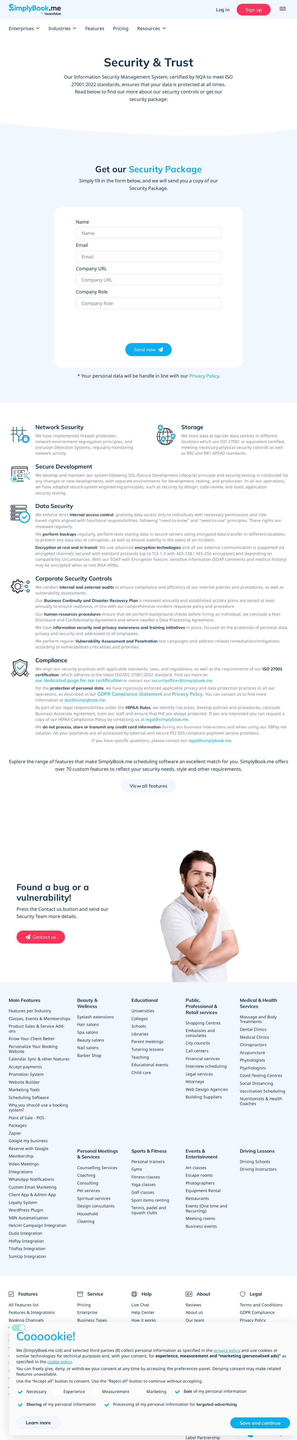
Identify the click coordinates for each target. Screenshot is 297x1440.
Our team (195, 1313)
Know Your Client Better (32, 1037)
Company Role (92, 292)
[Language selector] (281, 9)
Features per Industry (30, 1010)
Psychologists (253, 1066)
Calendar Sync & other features (39, 1057)
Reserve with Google (28, 1144)
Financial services (203, 1050)
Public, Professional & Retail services (209, 1003)
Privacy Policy (204, 376)
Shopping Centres (203, 1016)
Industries (62, 28)
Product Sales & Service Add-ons (37, 1027)
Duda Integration (25, 1227)
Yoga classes (143, 1180)
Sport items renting (150, 1195)
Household (87, 1208)
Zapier (15, 1129)
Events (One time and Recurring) (206, 1203)
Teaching (140, 1055)
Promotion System (26, 1072)
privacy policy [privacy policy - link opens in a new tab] (227, 1350)
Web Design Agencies (207, 1081)
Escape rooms (199, 1171)
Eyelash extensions (95, 1010)
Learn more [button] (38, 1423)
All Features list (24, 1298)
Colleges (139, 1017)
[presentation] (120, 323)
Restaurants (197, 1193)
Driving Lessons (257, 1147)
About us (194, 1306)
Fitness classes (145, 1172)
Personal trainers (148, 1157)
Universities (142, 1010)
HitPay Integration (26, 1235)
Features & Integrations (32, 1306)
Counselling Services (97, 1163)
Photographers (200, 1178)
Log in (221, 9)
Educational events (149, 1063)
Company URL (91, 268)
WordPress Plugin (26, 1205)
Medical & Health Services (258, 1003)
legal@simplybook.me (167, 719)
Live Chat (140, 1298)
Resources (151, 28)
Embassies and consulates (200, 1026)
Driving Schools (255, 1157)
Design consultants (96, 1201)
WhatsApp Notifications (31, 1175)
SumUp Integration (27, 1250)
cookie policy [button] (59, 1361)
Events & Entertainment (202, 1150)
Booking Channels (26, 1313)
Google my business (28, 1137)
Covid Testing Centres (261, 1073)
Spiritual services (94, 1193)
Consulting (87, 1178)
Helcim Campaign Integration (37, 1220)
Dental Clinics (253, 1028)
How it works (143, 1313)
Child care (141, 1070)
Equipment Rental (203, 1186)
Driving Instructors (258, 1165)
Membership (21, 1152)
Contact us (44, 937)
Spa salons (87, 1025)
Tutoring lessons (147, 1048)
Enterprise (87, 1306)
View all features (148, 786)
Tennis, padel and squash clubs (148, 1205)
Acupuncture (252, 1050)
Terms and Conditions (261, 1298)
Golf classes (142, 1187)
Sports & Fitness (149, 1147)
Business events (201, 1220)
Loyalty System (23, 1197)
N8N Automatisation (28, 1212)
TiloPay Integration (27, 1242)
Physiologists (252, 1058)
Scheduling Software (29, 1095)
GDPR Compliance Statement (129, 694)
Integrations (21, 1167)
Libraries (139, 1032)
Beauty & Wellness (98, 1000)
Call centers (197, 1043)
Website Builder (24, 1079)
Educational (144, 1000)
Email (82, 245)
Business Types (92, 1313)
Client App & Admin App (32, 1190)
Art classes (196, 1163)
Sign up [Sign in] (252, 9)
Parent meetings (147, 1040)
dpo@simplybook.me (84, 700)
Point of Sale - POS (26, 1114)
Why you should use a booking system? (38, 1105)
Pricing (120, 28)
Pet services (88, 1186)
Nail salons (88, 1040)
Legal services (199, 1066)
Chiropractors (253, 1043)
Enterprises (24, 28)
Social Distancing (256, 1081)
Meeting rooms (200, 1213)
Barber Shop (89, 1048)
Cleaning (86, 1216)
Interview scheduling (206, 1058)
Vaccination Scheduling (262, 1088)
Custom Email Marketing (33, 1182)
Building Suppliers (204, 1088)
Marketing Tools (24, 1087)
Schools (138, 1025)
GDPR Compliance (257, 1306)
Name (82, 222)
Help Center (143, 1306)
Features (94, 28)
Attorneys (195, 1073)
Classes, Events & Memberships (39, 1017)
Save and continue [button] (260, 1423)
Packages (18, 1122)
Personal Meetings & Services (99, 1150)
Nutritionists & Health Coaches (261, 1098)
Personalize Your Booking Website (33, 1047)
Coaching (86, 1171)
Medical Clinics (254, 1035)
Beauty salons (90, 1032)
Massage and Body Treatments (258, 1018)
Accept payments (25, 1064)
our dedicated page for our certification (78, 680)
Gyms (136, 1165)
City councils (198, 1035)
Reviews (193, 1298)
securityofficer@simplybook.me (182, 680)
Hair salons (88, 1017)
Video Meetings (24, 1159)
